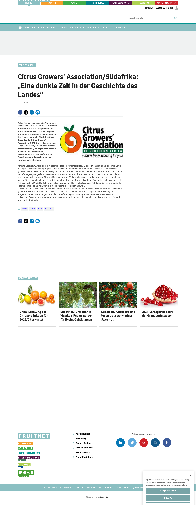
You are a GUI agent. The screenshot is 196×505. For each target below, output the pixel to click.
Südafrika (49, 209)
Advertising (81, 438)
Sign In (171, 8)
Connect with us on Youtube (143, 442)
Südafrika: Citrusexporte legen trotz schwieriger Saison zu (118, 316)
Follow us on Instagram (155, 442)
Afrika (24, 209)
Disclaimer (65, 487)
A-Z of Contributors (85, 457)
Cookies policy (122, 487)
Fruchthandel (27, 65)
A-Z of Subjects (83, 452)
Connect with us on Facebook (167, 442)
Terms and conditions (84, 487)
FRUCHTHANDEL (98, 3)
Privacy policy (105, 487)
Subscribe (160, 8)
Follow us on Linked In (120, 442)
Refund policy (50, 487)
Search (175, 18)
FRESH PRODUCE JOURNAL (120, 3)
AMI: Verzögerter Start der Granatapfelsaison (157, 314)
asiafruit (74, 3)
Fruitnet (29, 3)
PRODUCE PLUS (143, 3)
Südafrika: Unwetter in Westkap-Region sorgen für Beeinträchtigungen (76, 316)
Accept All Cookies (168, 498)
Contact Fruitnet (84, 443)
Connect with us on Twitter (132, 442)
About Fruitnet (83, 433)
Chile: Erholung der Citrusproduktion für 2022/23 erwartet (34, 316)
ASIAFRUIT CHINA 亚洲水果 (166, 3)
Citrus (32, 209)
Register (149, 8)
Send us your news (84, 447)
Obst (40, 209)
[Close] (190, 483)
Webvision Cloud (104, 497)
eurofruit (52, 3)
